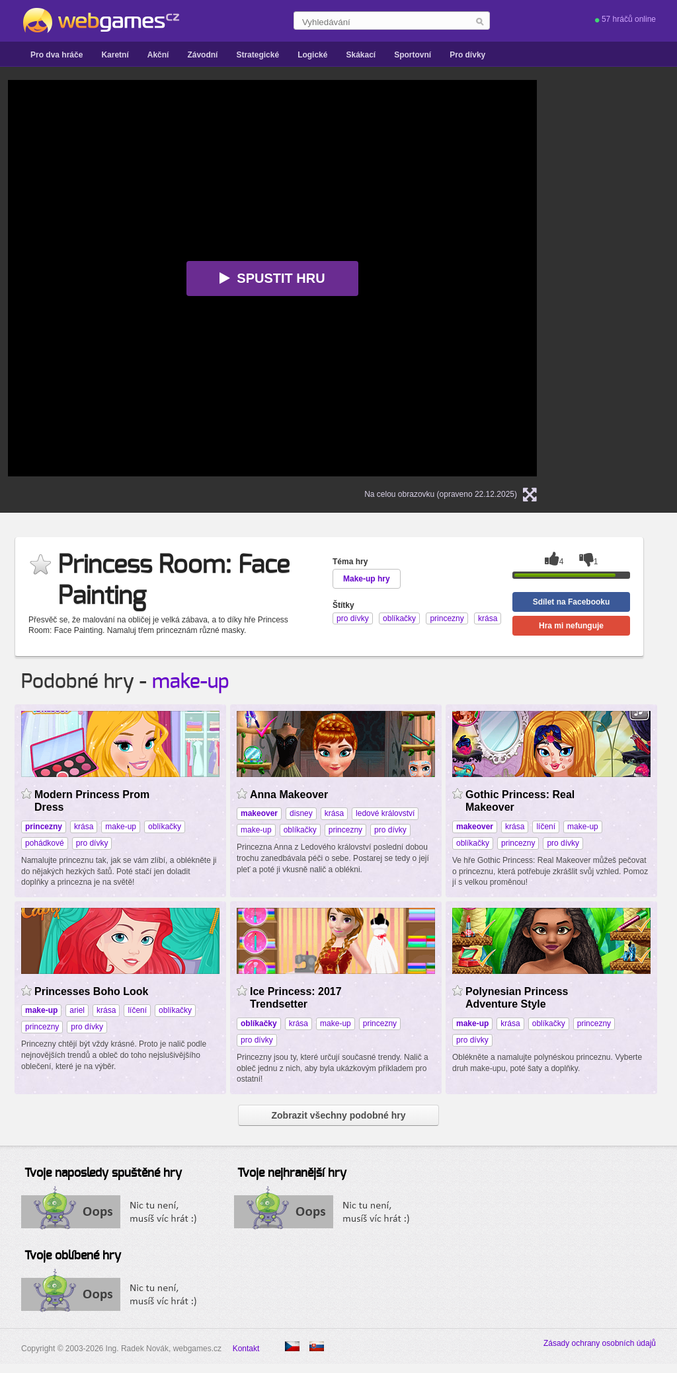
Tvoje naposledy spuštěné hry (103, 1173)
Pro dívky (467, 54)
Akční (158, 54)
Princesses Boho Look (91, 991)
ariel (77, 1010)
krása (83, 826)
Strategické (257, 54)
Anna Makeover (289, 794)
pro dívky (92, 843)
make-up (190, 682)
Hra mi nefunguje (571, 625)
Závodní (202, 54)
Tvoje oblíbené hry (72, 1256)
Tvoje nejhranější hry (291, 1173)
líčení (545, 826)
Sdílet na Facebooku (571, 602)
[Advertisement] (629, 278)
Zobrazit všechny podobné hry (338, 1115)
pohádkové (44, 843)
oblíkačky (164, 826)
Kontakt (246, 1348)
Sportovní (412, 54)
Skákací (361, 54)
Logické (312, 54)
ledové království (385, 813)
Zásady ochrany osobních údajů (599, 1343)
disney (301, 813)
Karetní (114, 54)
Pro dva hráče (56, 54)
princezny (345, 830)
